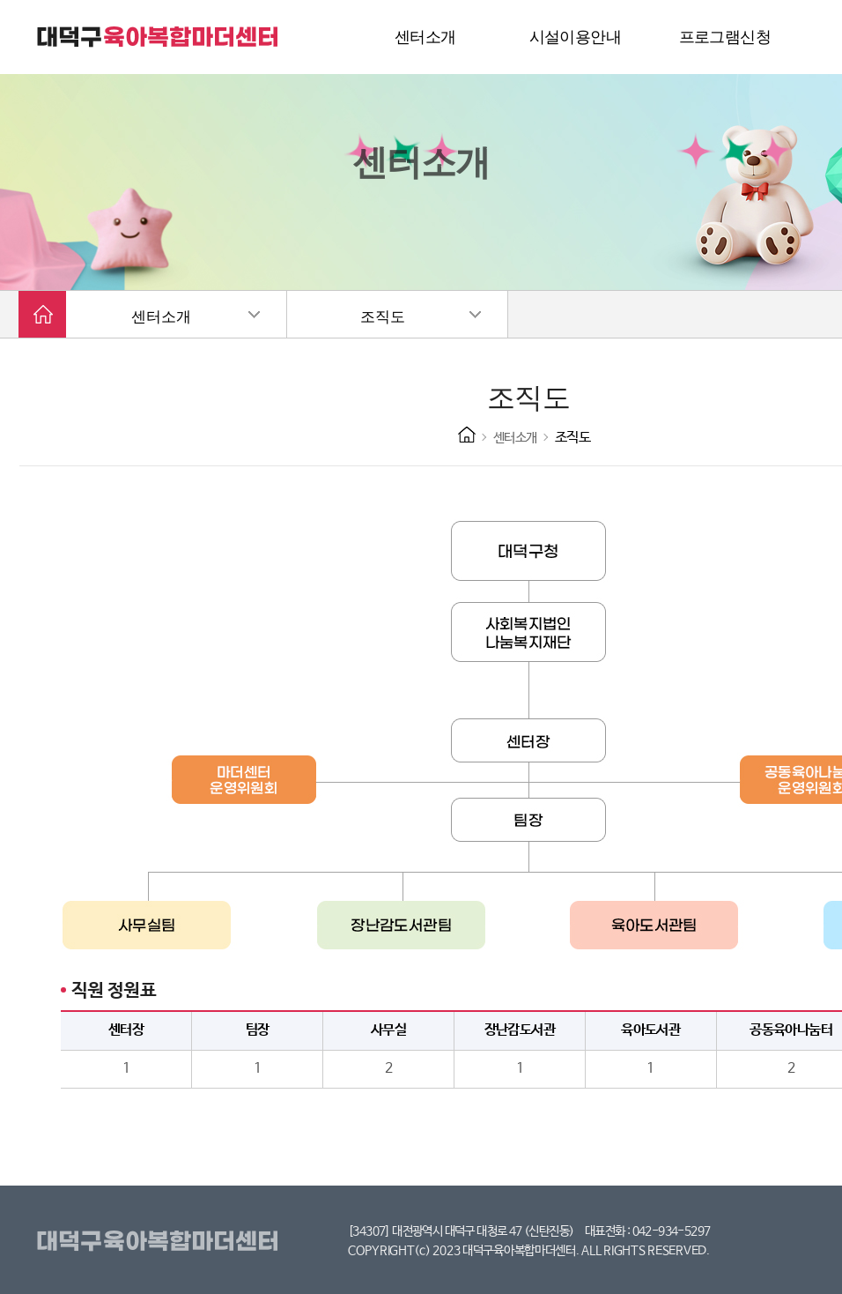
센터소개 (161, 317)
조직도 (382, 317)
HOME (467, 434)
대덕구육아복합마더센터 (160, 1242)
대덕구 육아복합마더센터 (158, 37)
